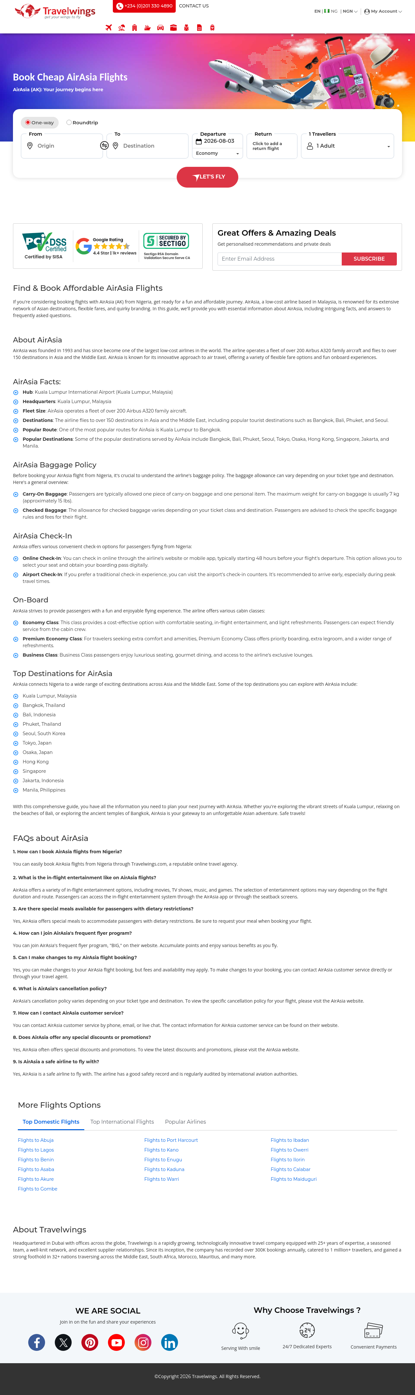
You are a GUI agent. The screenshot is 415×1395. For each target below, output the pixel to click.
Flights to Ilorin (288, 1160)
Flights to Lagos (36, 1150)
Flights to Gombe (37, 1189)
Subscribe (369, 259)
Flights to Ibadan (290, 1140)
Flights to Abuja (36, 1140)
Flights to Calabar (291, 1169)
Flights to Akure (36, 1179)
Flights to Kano (161, 1150)
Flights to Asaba (36, 1169)
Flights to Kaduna (164, 1169)
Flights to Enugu (163, 1160)
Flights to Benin (36, 1160)
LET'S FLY (207, 177)
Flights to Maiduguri (294, 1179)
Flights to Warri (161, 1179)
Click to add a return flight (267, 146)
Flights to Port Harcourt (171, 1140)
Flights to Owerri (290, 1150)
